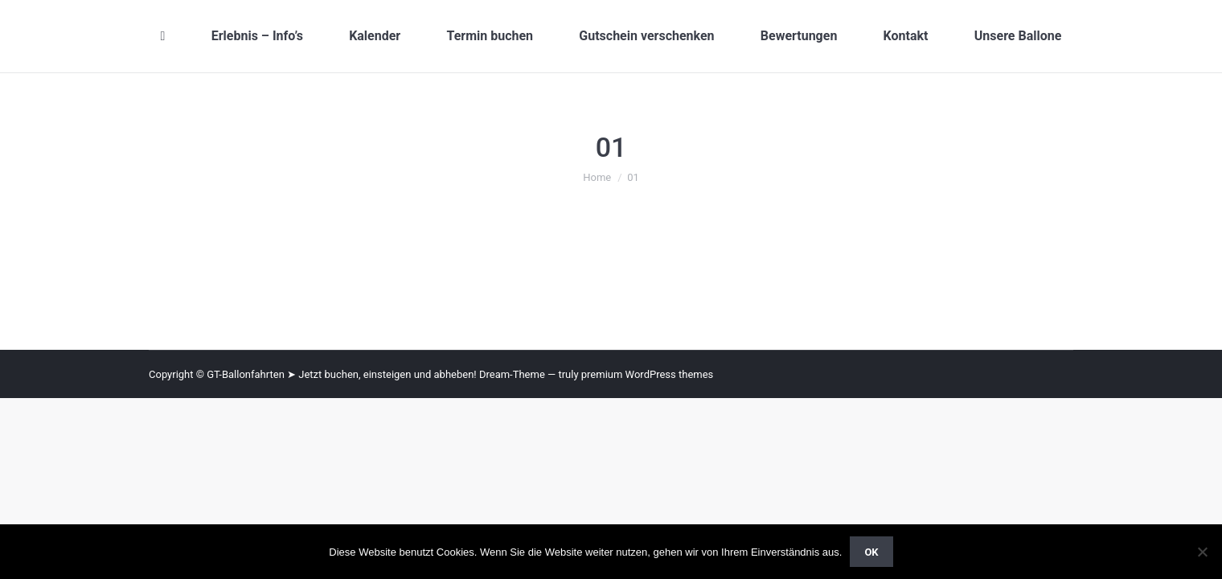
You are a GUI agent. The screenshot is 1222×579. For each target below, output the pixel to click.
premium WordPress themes (647, 374)
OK (871, 552)
